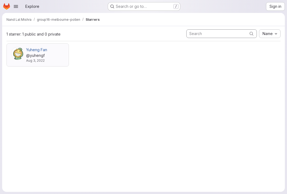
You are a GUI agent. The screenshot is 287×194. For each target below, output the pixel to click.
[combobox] (270, 33)
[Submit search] (251, 33)
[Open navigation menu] (16, 6)
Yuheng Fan (36, 49)
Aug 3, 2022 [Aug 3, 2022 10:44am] (35, 60)
